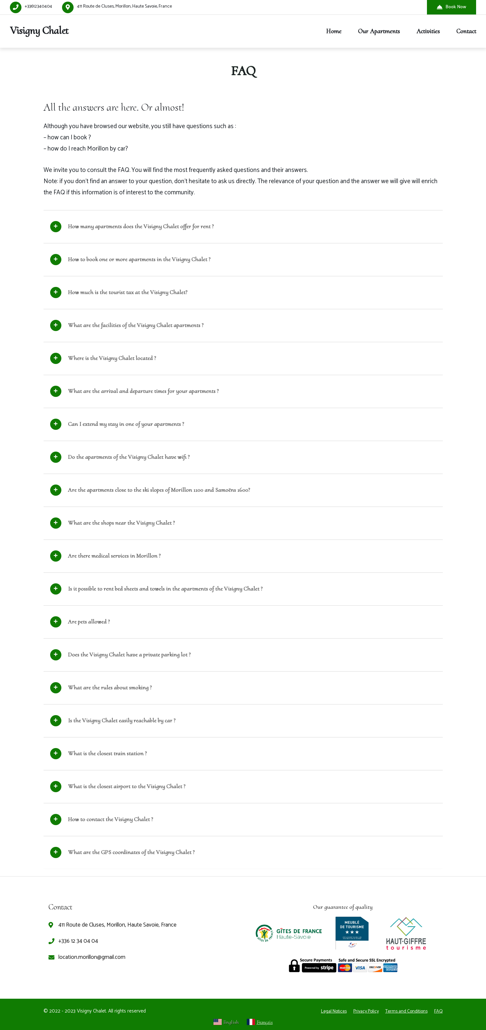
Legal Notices (334, 1011)
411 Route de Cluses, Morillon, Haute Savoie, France (124, 6)
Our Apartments (379, 31)
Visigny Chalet (39, 30)
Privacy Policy (366, 1011)
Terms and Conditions (406, 1011)
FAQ (438, 1011)
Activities (428, 31)
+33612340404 (38, 6)
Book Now (451, 7)
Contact (466, 31)
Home (333, 31)
